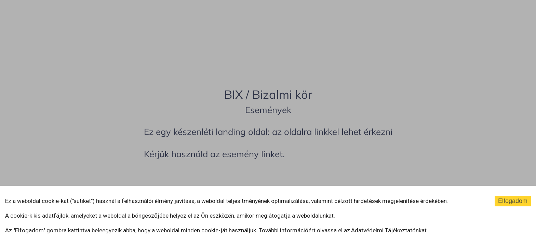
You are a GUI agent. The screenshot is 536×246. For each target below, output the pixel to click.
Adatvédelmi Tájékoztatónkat (389, 230)
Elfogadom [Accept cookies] (512, 200)
